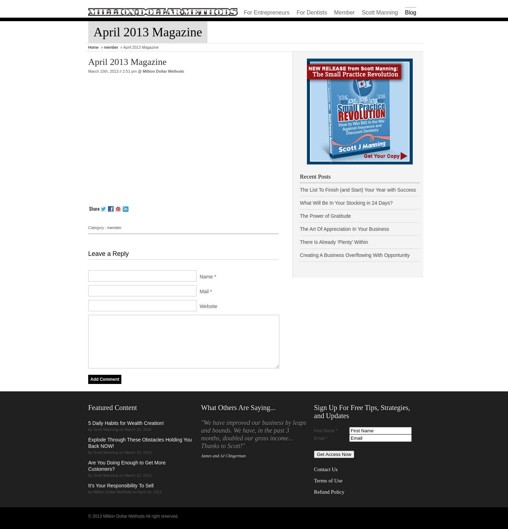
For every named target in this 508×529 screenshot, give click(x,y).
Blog (410, 13)
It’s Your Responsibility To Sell (120, 485)
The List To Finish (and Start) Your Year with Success (358, 190)
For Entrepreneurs (267, 13)
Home (93, 47)
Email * (320, 438)
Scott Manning (380, 13)
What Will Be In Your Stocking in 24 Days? (346, 203)
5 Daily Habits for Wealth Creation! (126, 423)
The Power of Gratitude (325, 216)
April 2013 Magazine (127, 62)
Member (344, 13)
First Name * (326, 430)
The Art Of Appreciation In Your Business (344, 229)
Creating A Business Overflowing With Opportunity (355, 255)
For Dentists (312, 13)
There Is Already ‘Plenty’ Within (334, 242)
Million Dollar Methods (163, 71)
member (111, 47)
